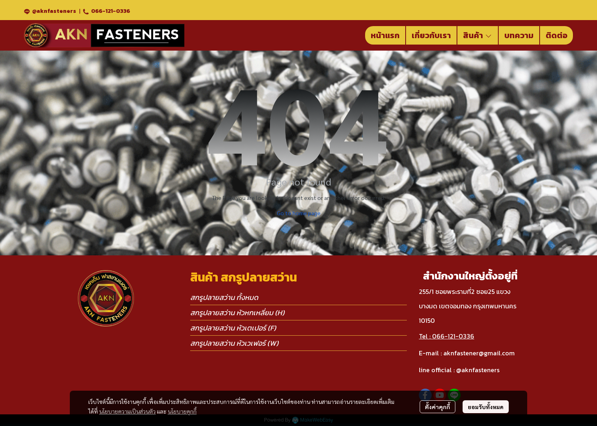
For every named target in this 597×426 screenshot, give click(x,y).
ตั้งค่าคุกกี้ (437, 406)
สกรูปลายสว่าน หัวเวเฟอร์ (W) (234, 343)
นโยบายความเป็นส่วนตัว (127, 411)
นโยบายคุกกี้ (182, 411)
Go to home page (299, 212)
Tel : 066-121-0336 (446, 336)
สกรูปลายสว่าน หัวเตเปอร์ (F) (233, 327)
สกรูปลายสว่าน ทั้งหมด (224, 297)
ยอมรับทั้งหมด (486, 406)
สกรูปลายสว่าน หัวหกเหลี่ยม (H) (237, 312)
